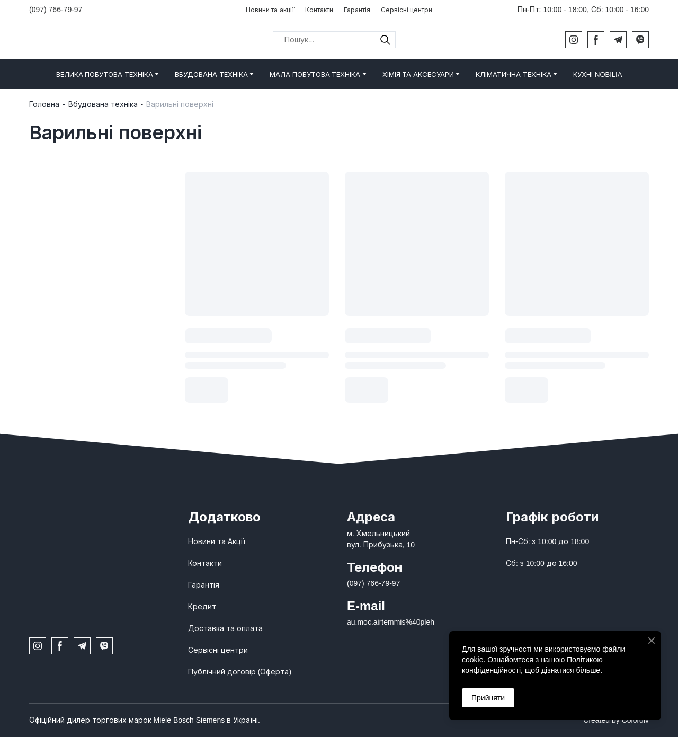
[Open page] (100, 522)
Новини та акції (270, 10)
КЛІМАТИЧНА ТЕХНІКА (513, 74)
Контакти (319, 10)
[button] (385, 39)
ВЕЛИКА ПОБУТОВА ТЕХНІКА (104, 74)
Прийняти (488, 698)
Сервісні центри (406, 10)
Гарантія (357, 10)
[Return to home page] (98, 39)
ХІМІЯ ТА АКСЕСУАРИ (418, 74)
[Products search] (334, 39)
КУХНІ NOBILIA (597, 74)
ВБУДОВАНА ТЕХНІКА (211, 74)
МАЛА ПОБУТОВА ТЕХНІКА (315, 74)
